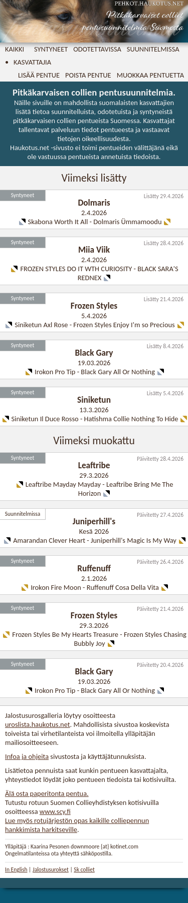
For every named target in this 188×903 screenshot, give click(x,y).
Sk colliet (84, 869)
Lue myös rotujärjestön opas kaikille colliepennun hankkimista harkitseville (77, 825)
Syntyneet (51, 49)
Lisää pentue (39, 75)
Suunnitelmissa (153, 49)
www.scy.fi (55, 811)
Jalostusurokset (51, 869)
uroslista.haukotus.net (37, 724)
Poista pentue (88, 75)
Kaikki (14, 49)
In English (16, 869)
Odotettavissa (97, 49)
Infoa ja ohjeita (27, 756)
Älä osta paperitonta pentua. (47, 793)
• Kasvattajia (28, 62)
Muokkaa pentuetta (150, 75)
